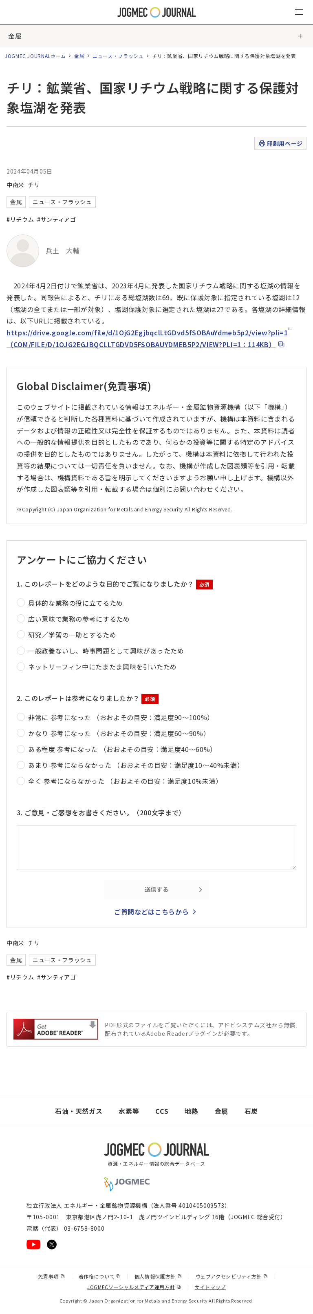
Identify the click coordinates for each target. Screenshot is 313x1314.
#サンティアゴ (56, 219)
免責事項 (51, 1276)
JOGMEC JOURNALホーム (35, 55)
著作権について (100, 1276)
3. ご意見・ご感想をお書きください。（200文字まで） (101, 812)
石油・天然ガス (78, 1111)
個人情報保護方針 (158, 1276)
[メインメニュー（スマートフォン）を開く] (299, 12)
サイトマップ (210, 1286)
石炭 (251, 1111)
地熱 (191, 1111)
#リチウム (20, 219)
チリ (34, 185)
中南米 (15, 185)
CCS (161, 1111)
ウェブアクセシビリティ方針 (232, 1276)
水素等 (129, 1111)
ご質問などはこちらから (151, 912)
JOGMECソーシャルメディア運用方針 (134, 1286)
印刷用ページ (280, 143)
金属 (15, 36)
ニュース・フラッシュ (118, 55)
